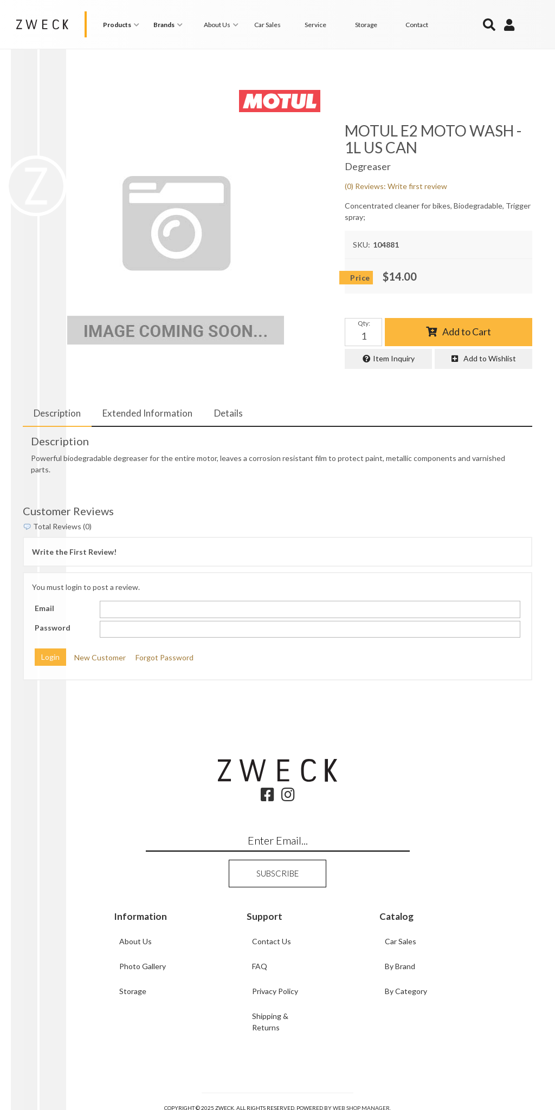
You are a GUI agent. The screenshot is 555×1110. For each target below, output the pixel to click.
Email (44, 608)
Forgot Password (164, 656)
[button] (123, 24)
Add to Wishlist (489, 358)
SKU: (361, 244)
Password (52, 627)
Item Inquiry (394, 358)
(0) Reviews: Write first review (396, 185)
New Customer (100, 656)
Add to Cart (466, 331)
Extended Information (147, 413)
